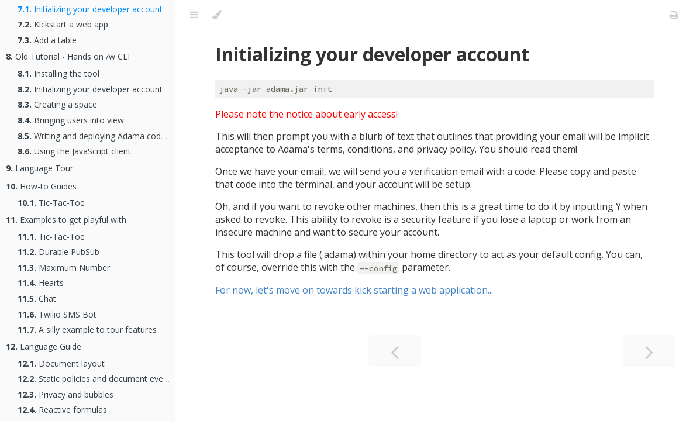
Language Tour (39, 168)
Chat (37, 298)
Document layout (61, 363)
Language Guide (43, 346)
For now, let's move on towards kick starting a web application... (354, 290)
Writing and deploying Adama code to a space (113, 136)
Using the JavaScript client (74, 151)
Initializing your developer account (90, 9)
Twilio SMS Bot (57, 314)
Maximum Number (64, 267)
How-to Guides (41, 186)
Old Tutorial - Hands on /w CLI (68, 56)
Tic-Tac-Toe (51, 202)
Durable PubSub (58, 251)
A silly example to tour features (87, 329)
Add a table (47, 40)
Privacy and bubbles (65, 394)
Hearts (41, 282)
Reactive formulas (62, 409)
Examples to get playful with (66, 219)
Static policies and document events (96, 378)
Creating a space (57, 104)
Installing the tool (58, 73)
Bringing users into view (71, 120)
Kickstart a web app (63, 24)
